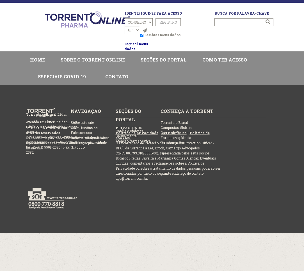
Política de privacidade (137, 133)
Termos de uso (174, 133)
